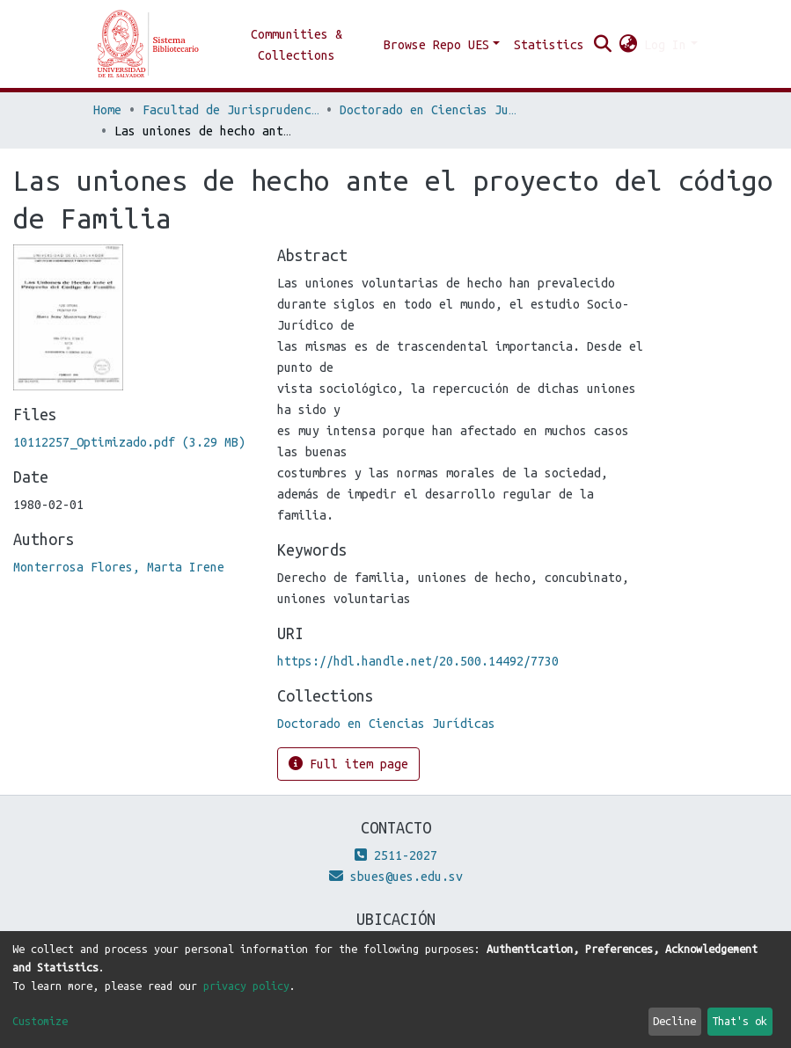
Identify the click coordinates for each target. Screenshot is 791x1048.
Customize (40, 1021)
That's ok (739, 1021)
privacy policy (246, 985)
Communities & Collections (296, 44)
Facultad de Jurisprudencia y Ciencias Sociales (231, 110)
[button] (628, 44)
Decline (674, 1021)
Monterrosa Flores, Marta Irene (118, 567)
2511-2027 (396, 855)
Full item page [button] (348, 763)
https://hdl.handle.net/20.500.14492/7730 (418, 661)
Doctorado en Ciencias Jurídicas (428, 110)
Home (107, 110)
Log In (665, 45)
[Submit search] (602, 44)
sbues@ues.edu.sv (396, 877)
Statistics (549, 45)
